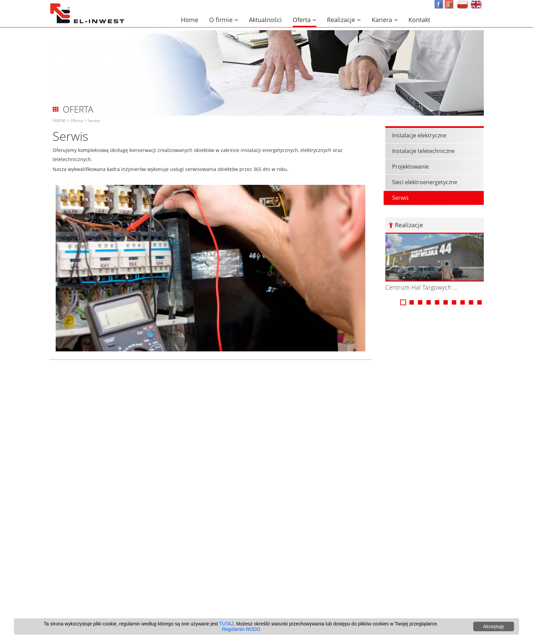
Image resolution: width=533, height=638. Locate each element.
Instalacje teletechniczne (459, 151)
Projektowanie (446, 166)
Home (189, 20)
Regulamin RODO (241, 629)
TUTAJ (226, 623)
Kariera (385, 20)
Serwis (94, 120)
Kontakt (419, 20)
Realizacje (344, 20)
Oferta (304, 20)
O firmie (223, 20)
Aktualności (265, 20)
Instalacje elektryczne (455, 135)
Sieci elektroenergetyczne (461, 182)
